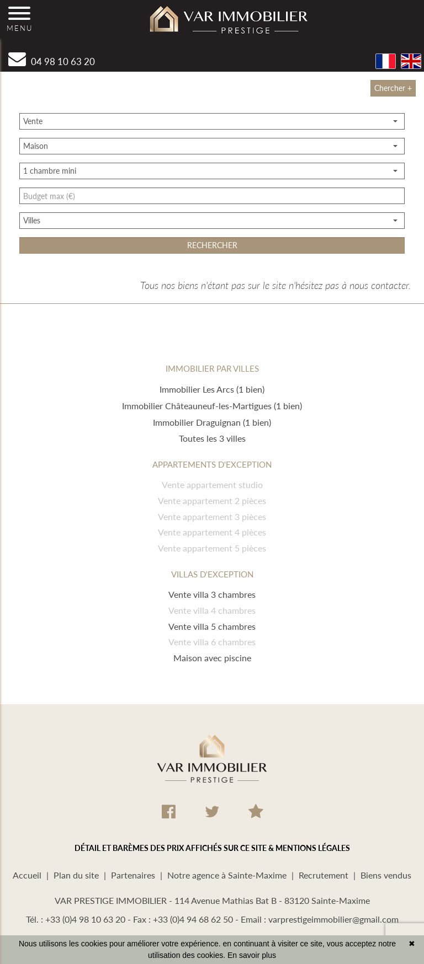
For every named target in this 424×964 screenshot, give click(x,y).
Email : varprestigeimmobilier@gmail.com (320, 919)
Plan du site (76, 875)
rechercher (212, 245)
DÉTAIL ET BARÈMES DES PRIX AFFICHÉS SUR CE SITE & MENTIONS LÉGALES (212, 848)
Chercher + (393, 88)
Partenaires (133, 875)
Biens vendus (386, 875)
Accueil (27, 875)
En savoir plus (251, 955)
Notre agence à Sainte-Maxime (227, 875)
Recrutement (323, 875)
